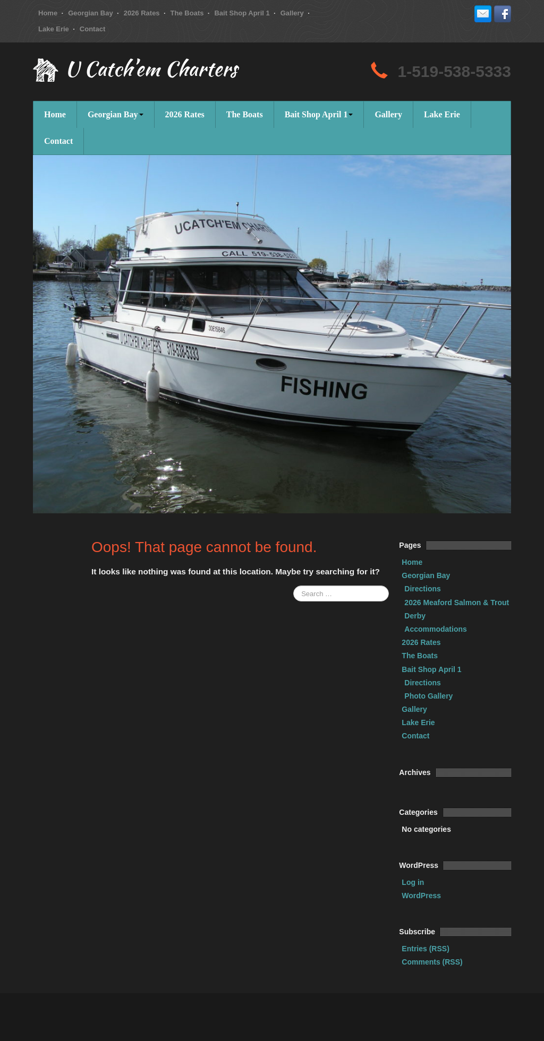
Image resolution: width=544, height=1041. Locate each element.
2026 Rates (142, 13)
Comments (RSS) (432, 962)
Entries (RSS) (425, 948)
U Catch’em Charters (151, 71)
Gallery (292, 13)
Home (47, 13)
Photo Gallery (428, 696)
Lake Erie (53, 29)
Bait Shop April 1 (241, 13)
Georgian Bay (90, 13)
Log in (413, 882)
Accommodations (435, 629)
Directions (422, 588)
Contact (92, 29)
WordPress (421, 895)
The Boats (187, 13)
